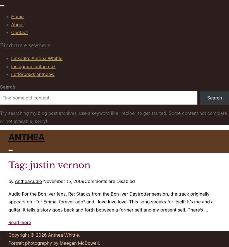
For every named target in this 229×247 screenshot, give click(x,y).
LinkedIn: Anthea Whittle (37, 58)
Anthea (26, 137)
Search (7, 87)
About (17, 24)
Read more (19, 222)
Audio (36, 181)
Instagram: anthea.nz (33, 66)
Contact (19, 32)
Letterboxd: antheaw (32, 74)
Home (17, 16)
